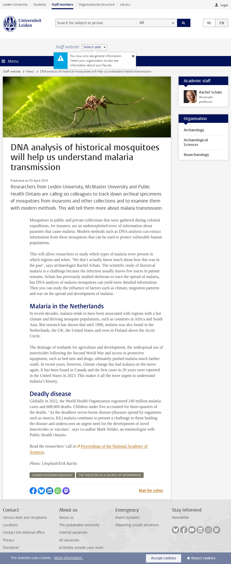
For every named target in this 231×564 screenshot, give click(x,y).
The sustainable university (79, 525)
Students (39, 4)
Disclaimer (11, 547)
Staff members (62, 4)
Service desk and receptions (25, 517)
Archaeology (194, 130)
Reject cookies (203, 558)
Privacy (8, 540)
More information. (68, 558)
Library (125, 4)
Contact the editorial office (23, 532)
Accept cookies (163, 558)
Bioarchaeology (196, 154)
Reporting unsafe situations (137, 525)
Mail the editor (151, 490)
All (142, 22)
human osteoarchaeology (52, 475)
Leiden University (15, 4)
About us (66, 517)
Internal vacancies (73, 532)
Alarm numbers (127, 517)
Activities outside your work (81, 547)
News (30, 71)
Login (224, 5)
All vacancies (69, 540)
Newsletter (180, 517)
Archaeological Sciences (196, 142)
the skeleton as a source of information (110, 475)
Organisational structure (97, 4)
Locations (10, 525)
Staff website (12, 71)
